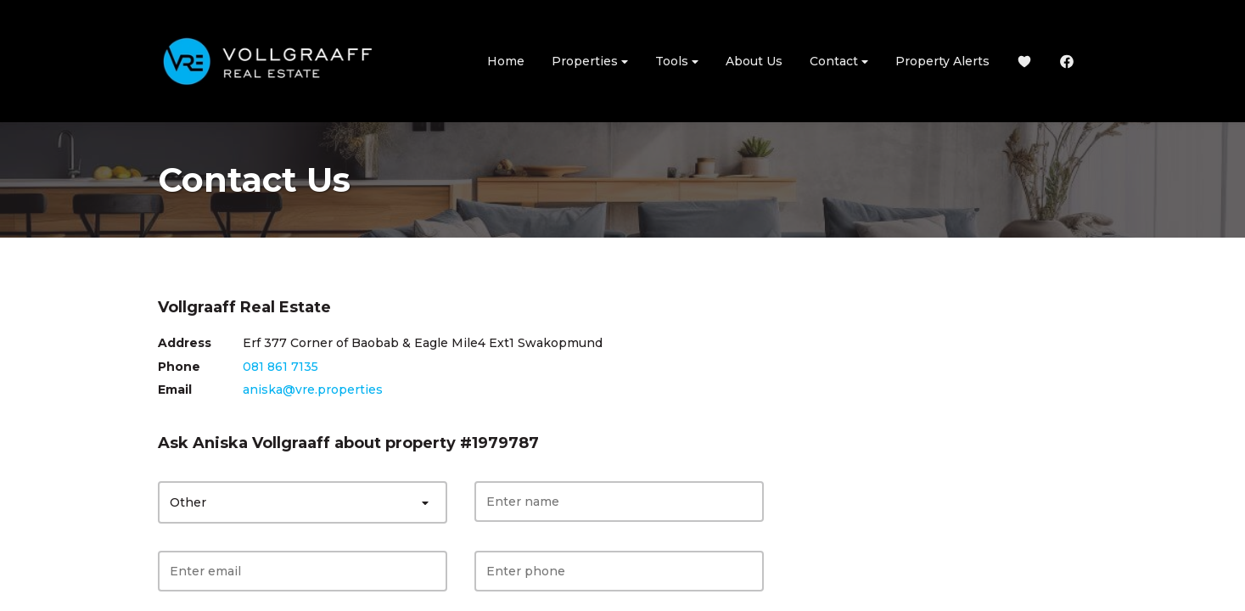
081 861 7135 (280, 366)
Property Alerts (942, 61)
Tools (676, 61)
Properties (590, 61)
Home (505, 61)
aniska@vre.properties (313, 389)
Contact (839, 61)
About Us (754, 61)
